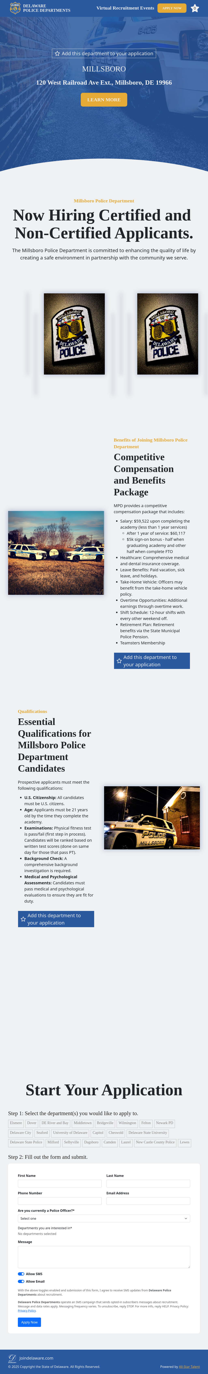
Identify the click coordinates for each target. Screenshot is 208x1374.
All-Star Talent (189, 1366)
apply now (172, 8)
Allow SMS (34, 1274)
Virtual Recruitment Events (125, 8)
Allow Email (35, 1281)
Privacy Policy (27, 1310)
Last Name (115, 1175)
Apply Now (29, 1322)
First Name (27, 1175)
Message (25, 1242)
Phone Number (30, 1193)
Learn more (104, 99)
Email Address (118, 1193)
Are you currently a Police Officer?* (46, 1210)
